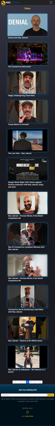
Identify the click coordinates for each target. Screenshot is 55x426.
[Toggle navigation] (51, 2)
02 (21, 382)
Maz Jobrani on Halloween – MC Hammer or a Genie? (26, 370)
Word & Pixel (29, 416)
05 (31, 382)
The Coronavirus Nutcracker (19, 66)
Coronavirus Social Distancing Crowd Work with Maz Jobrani (25, 310)
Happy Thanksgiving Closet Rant (21, 95)
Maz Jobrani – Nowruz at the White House (25, 340)
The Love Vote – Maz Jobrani (20, 153)
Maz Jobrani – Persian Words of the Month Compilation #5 (25, 279)
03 (24, 382)
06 (34, 382)
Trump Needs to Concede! (18, 124)
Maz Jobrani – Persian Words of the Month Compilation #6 (25, 217)
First (15, 382)
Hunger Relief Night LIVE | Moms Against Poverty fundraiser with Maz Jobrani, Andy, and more (25, 184)
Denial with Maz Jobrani (18, 37)
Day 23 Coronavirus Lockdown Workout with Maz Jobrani (26, 248)
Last (40, 382)
